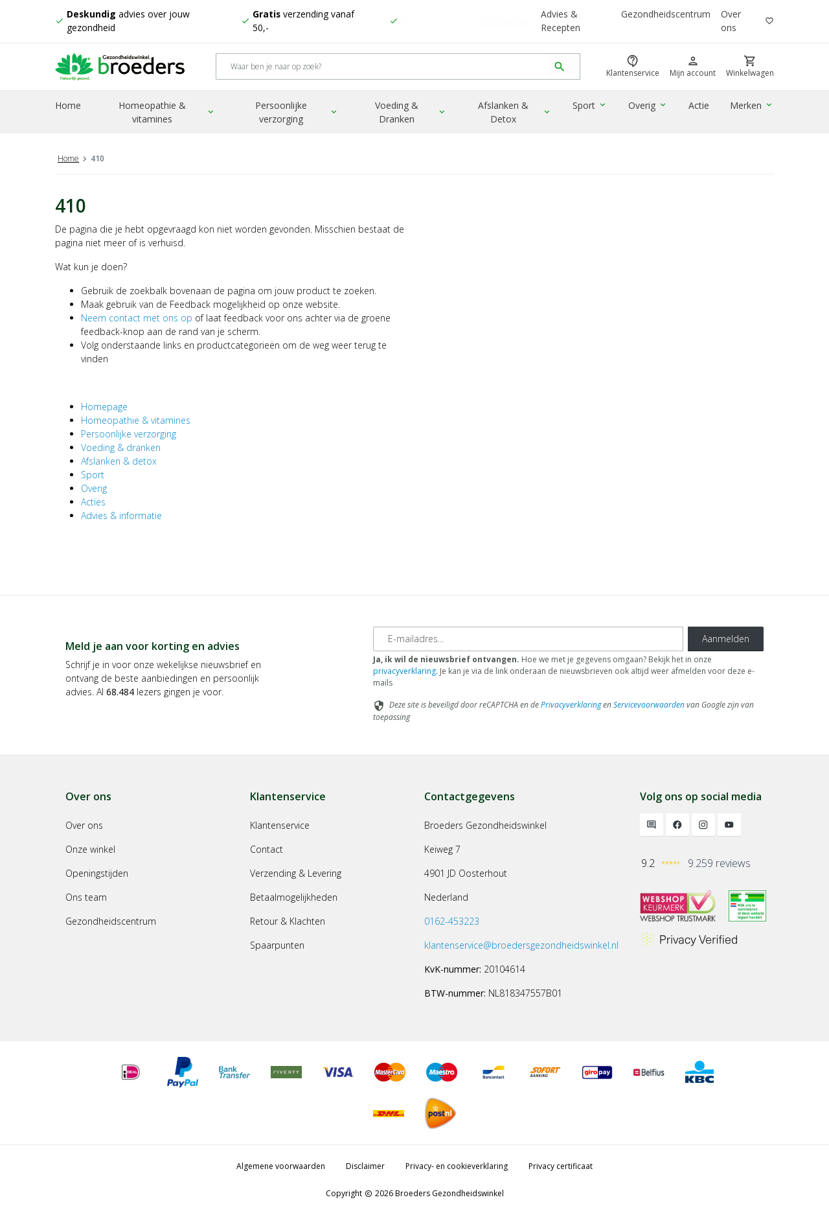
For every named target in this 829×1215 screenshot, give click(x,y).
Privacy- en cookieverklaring (456, 1166)
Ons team (86, 897)
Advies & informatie (121, 515)
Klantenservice (280, 825)
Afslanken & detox (119, 461)
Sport (591, 106)
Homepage (104, 406)
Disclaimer (365, 1166)
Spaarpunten (277, 945)
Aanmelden (725, 638)
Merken (752, 106)
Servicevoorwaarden (649, 704)
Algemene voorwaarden (280, 1166)
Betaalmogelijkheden (293, 897)
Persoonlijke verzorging (298, 113)
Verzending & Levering (295, 873)
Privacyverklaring (571, 704)
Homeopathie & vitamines (167, 113)
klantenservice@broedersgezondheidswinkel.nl (521, 945)
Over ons (731, 21)
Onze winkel (90, 849)
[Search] (382, 67)
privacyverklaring (404, 671)
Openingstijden (96, 873)
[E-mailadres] (528, 639)
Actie (699, 106)
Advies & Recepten (560, 21)
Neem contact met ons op (136, 318)
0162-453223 (451, 921)
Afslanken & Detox (517, 113)
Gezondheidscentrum (665, 14)
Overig (649, 106)
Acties (93, 502)
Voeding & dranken (121, 447)
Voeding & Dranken (412, 113)
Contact (266, 849)
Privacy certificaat (560, 1166)
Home (68, 106)
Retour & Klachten (287, 921)
